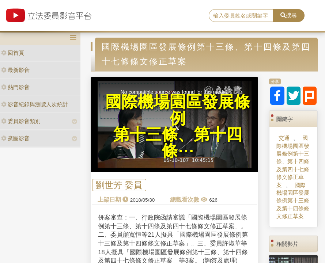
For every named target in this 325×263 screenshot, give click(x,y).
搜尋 (288, 15)
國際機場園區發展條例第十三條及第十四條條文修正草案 (292, 201)
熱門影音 (15, 87)
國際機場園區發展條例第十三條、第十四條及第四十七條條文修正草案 (292, 161)
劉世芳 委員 (119, 185)
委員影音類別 (21, 121)
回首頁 (12, 53)
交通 (284, 138)
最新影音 (15, 70)
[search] (241, 15)
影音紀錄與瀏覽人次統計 (34, 104)
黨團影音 (15, 138)
